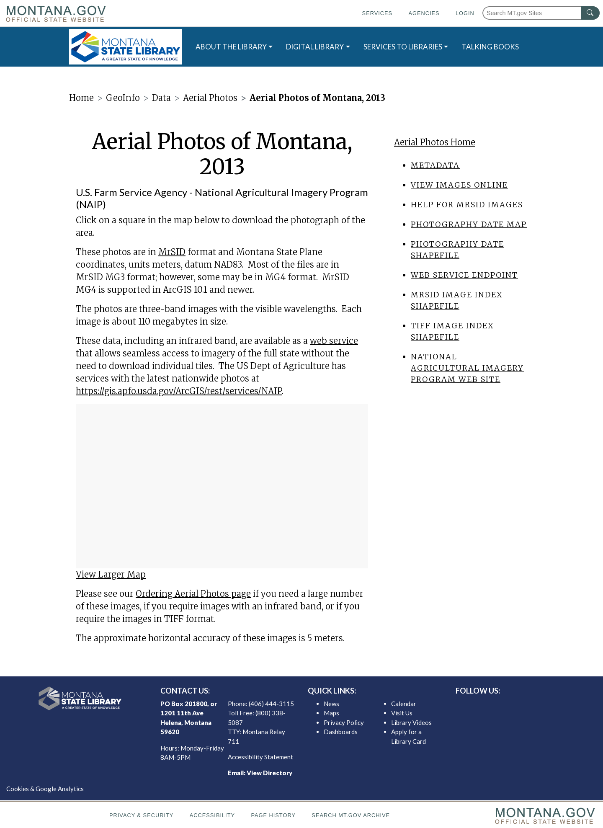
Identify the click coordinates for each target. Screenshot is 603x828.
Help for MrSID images (467, 204)
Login (465, 13)
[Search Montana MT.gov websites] (541, 13)
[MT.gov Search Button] (590, 13)
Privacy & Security (141, 815)
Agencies (423, 13)
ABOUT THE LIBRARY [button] (231, 46)
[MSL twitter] (516, 705)
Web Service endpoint (464, 275)
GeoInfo (123, 98)
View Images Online (459, 185)
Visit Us (401, 713)
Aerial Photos (210, 98)
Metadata (435, 165)
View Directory (269, 772)
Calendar (403, 703)
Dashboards (341, 731)
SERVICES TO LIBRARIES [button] (402, 46)
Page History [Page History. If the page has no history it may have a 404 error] (273, 815)
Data (161, 98)
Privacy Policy (344, 722)
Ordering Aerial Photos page (193, 593)
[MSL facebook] (503, 705)
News (331, 703)
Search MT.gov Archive (351, 815)
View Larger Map (111, 574)
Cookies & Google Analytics (45, 788)
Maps (331, 713)
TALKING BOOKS (490, 46)
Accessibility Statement (260, 757)
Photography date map (469, 224)
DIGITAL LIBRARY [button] (315, 46)
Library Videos (411, 722)
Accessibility (212, 815)
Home (81, 98)
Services (377, 13)
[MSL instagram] (529, 705)
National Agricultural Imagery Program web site (467, 368)
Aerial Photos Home (434, 142)
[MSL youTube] (543, 705)
